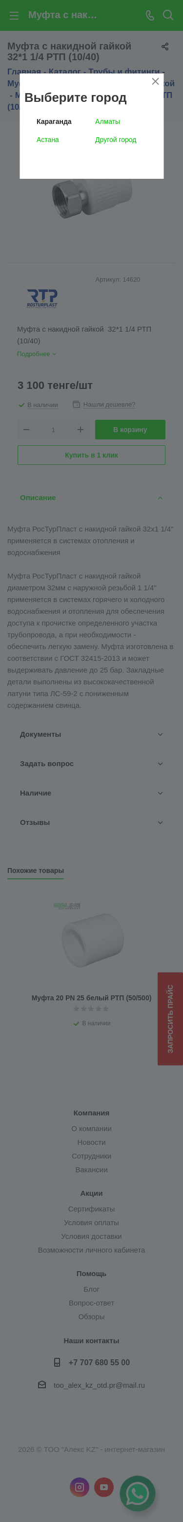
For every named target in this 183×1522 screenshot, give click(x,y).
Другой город (115, 140)
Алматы (107, 121)
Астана (48, 140)
